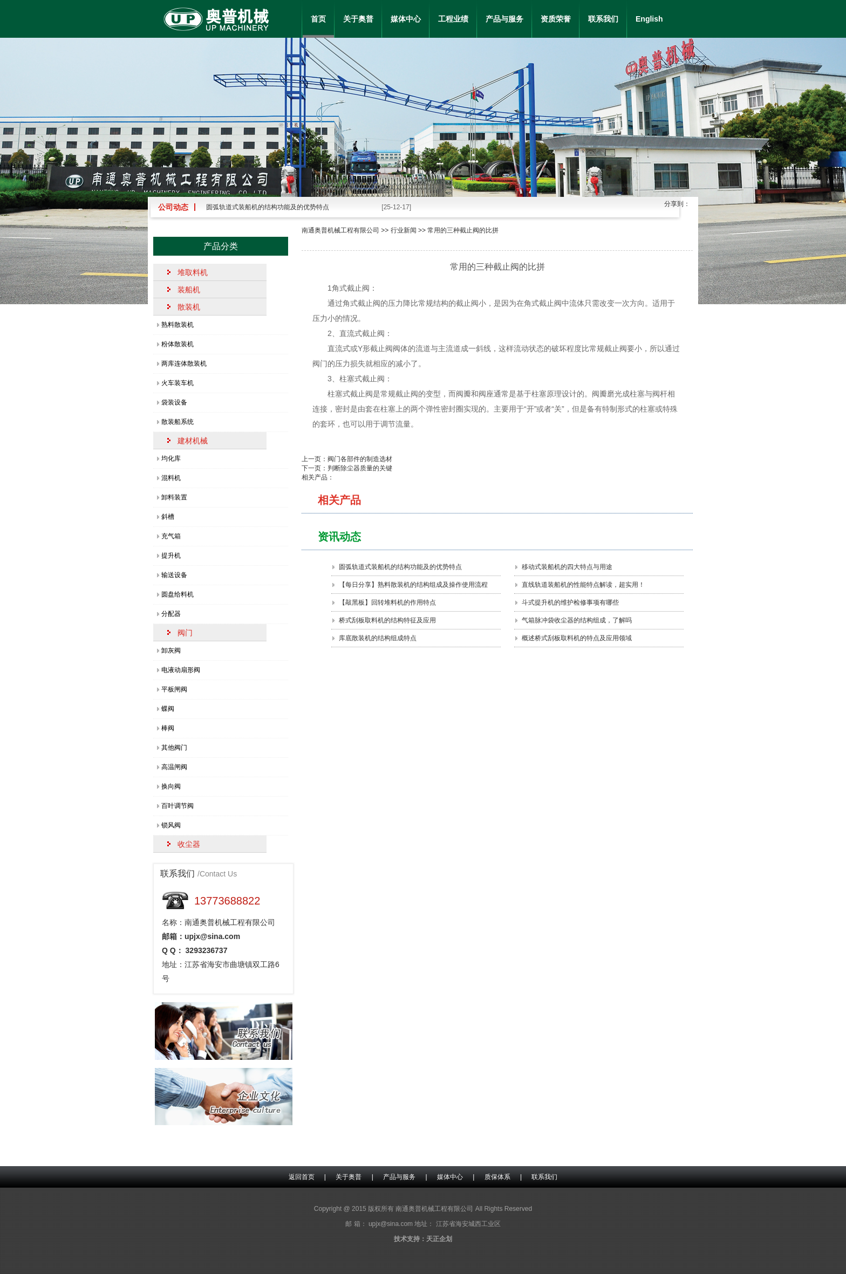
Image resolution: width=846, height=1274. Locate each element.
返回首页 (302, 1177)
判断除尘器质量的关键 (360, 468)
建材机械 (193, 440)
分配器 (171, 614)
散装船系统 (177, 422)
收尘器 (189, 844)
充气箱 (171, 536)
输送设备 (174, 575)
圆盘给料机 (177, 594)
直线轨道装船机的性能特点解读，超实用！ (583, 584)
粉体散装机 (177, 344)
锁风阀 (171, 825)
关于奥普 (358, 19)
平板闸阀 (174, 689)
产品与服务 (504, 19)
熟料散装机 (177, 324)
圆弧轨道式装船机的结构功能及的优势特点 (267, 207)
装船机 (189, 289)
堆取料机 (193, 272)
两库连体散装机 (184, 363)
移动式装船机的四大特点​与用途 (567, 567)
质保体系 (497, 1177)
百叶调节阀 (177, 806)
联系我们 (603, 19)
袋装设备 (174, 402)
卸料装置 (174, 497)
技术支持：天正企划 (423, 1239)
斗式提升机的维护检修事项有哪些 (570, 602)
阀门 (185, 632)
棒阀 (167, 728)
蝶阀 (167, 709)
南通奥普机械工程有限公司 (340, 230)
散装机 (189, 307)
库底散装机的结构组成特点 (378, 638)
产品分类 (220, 246)
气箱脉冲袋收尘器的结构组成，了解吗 (577, 620)
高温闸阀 (174, 767)
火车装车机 (177, 383)
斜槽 (167, 516)
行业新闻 (404, 230)
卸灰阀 (171, 650)
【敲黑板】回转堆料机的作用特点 (387, 602)
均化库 (171, 458)
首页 (318, 19)
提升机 (171, 555)
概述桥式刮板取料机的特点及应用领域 (577, 638)
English (649, 19)
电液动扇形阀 (180, 670)
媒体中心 (406, 19)
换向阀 (171, 786)
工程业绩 (453, 19)
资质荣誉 (556, 19)
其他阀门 (174, 747)
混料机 (171, 478)
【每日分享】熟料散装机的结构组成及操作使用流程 (413, 584)
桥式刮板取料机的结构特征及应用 (387, 620)
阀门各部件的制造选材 (360, 459)
